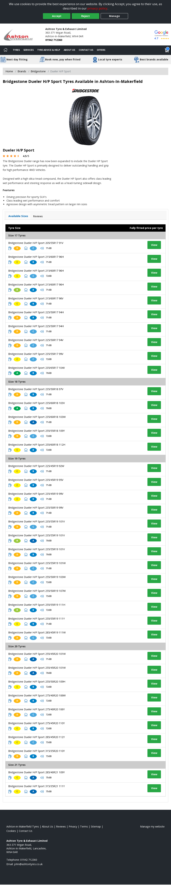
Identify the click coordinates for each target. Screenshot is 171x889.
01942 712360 (53, 40)
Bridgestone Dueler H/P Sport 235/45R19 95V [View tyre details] (35, 480)
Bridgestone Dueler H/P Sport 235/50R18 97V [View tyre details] (35, 389)
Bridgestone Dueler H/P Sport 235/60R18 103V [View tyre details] (36, 403)
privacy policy (97, 8)
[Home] (5, 50)
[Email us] (28, 864)
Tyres (16, 49)
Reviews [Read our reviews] (61, 826)
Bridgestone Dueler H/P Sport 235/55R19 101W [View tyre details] (37, 563)
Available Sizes (18, 216)
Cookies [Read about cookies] (11, 831)
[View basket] (167, 50)
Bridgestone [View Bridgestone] (38, 71)
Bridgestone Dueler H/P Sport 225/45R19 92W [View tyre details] (36, 466)
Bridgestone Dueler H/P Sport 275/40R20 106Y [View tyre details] (36, 709)
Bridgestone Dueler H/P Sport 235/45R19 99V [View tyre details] (35, 493)
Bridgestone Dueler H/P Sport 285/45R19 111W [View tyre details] (37, 632)
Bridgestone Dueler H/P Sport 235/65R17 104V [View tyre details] (36, 367)
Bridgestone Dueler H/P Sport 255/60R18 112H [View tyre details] (36, 444)
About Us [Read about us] (47, 826)
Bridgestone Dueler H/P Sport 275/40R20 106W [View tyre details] (37, 695)
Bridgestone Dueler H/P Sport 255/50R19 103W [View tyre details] (37, 577)
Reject (85, 16)
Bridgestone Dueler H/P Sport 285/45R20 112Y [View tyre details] (36, 737)
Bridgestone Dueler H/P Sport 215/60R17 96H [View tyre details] (36, 256)
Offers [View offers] (101, 49)
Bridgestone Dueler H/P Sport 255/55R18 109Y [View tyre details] (36, 430)
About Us (69, 49)
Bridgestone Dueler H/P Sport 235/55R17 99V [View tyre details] (35, 354)
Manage (114, 16)
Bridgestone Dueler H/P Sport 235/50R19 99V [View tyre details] (35, 507)
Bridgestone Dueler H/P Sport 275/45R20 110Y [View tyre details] (36, 723)
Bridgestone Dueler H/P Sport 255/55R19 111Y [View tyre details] (36, 618)
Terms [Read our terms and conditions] (84, 826)
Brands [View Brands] (22, 71)
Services (28, 49)
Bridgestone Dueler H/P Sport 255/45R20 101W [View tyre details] (37, 654)
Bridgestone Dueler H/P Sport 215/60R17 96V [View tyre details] (35, 298)
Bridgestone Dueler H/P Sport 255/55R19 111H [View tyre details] (36, 604)
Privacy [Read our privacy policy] (73, 826)
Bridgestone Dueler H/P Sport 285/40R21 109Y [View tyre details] (36, 772)
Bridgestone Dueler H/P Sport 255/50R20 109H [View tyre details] (36, 681)
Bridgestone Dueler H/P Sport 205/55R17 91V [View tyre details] (35, 243)
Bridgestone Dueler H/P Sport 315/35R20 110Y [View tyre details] (36, 751)
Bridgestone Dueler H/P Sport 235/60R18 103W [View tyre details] (37, 417)
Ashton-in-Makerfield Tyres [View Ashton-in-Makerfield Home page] (22, 826)
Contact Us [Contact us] (86, 49)
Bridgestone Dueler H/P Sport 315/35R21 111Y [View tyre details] (36, 786)
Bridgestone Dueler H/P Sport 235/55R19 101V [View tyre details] (36, 521)
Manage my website (152, 826)
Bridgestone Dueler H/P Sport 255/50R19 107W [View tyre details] (37, 591)
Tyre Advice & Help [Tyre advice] (48, 49)
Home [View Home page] (9, 71)
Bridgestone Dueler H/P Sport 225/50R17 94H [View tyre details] (36, 312)
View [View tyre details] (154, 245)
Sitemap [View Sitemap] (96, 826)
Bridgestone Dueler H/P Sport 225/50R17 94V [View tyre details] (35, 340)
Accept (56, 16)
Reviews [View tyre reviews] (38, 216)
